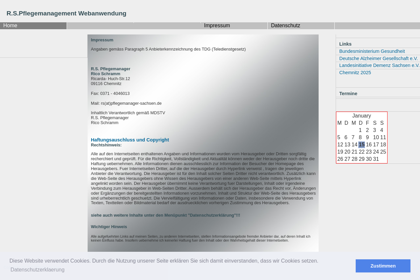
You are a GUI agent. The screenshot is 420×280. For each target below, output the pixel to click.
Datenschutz (285, 25)
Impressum (217, 25)
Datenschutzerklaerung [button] (37, 269)
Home (10, 25)
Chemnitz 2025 (355, 72)
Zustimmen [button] (383, 266)
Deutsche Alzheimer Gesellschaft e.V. (378, 58)
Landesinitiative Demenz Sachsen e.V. (379, 65)
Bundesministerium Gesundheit (372, 51)
